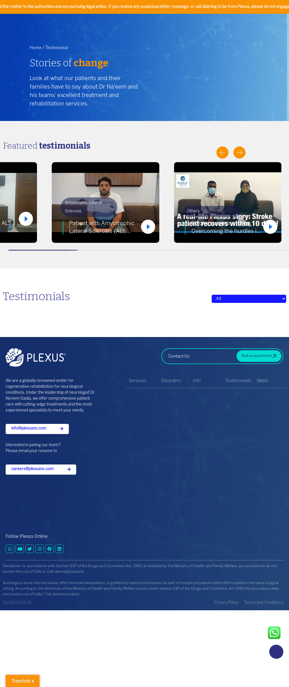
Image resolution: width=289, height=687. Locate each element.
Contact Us (179, 356)
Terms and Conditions (263, 603)
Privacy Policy (226, 603)
